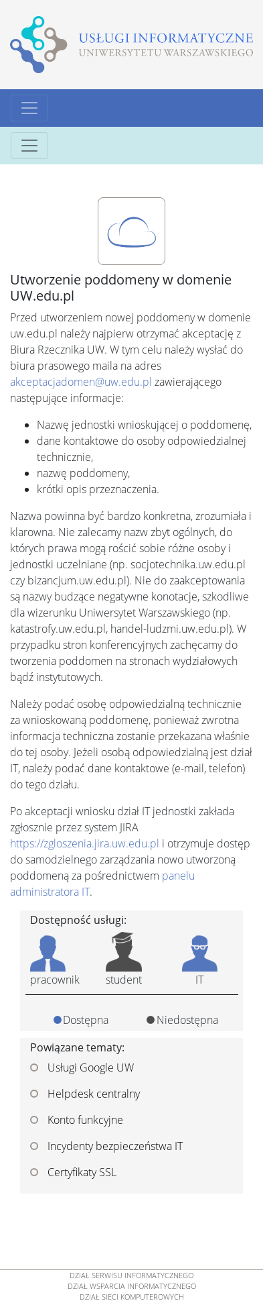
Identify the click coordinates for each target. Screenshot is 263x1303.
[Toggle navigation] (29, 108)
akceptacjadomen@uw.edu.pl (81, 381)
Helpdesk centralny (85, 1093)
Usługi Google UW (82, 1067)
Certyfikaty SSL (73, 1172)
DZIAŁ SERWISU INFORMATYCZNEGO (131, 1275)
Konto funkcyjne (76, 1119)
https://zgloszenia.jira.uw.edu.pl (84, 843)
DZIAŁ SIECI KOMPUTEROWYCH (132, 1297)
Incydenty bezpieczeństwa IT (106, 1146)
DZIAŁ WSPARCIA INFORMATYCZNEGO (132, 1286)
